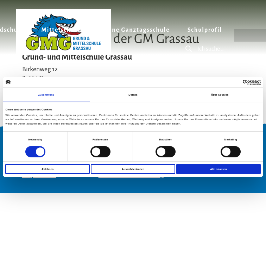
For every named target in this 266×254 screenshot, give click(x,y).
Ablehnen (47, 169)
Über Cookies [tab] (220, 94)
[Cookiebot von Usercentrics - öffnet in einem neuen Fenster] (230, 82)
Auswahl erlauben (133, 169)
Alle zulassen (218, 169)
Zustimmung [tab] (46, 94)
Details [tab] (132, 94)
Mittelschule (61, 30)
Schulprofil (205, 30)
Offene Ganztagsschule (134, 30)
